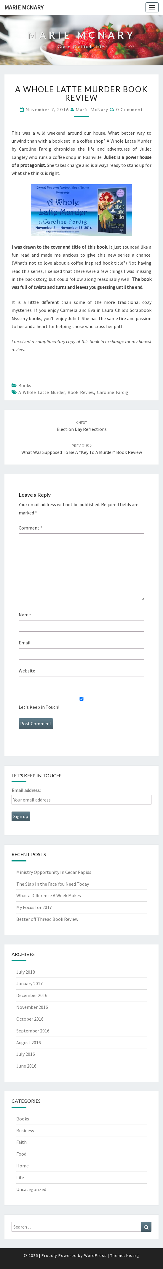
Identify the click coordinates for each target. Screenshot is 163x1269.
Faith (21, 1142)
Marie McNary (24, 7)
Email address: (26, 790)
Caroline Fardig (112, 392)
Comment (30, 528)
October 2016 (30, 1019)
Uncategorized (31, 1189)
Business (25, 1130)
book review (81, 392)
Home (22, 1166)
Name (25, 615)
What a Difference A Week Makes (48, 895)
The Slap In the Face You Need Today (52, 884)
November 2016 (32, 1007)
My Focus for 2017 (34, 907)
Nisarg (132, 1255)
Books (24, 385)
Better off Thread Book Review (47, 919)
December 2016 (31, 995)
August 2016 (28, 1042)
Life (20, 1177)
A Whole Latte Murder (41, 392)
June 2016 (26, 1066)
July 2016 (25, 1054)
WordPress (95, 1255)
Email (25, 643)
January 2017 (29, 983)
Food (21, 1154)
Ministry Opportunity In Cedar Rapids (53, 872)
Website (27, 671)
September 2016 (32, 1031)
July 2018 (25, 972)
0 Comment (129, 109)
